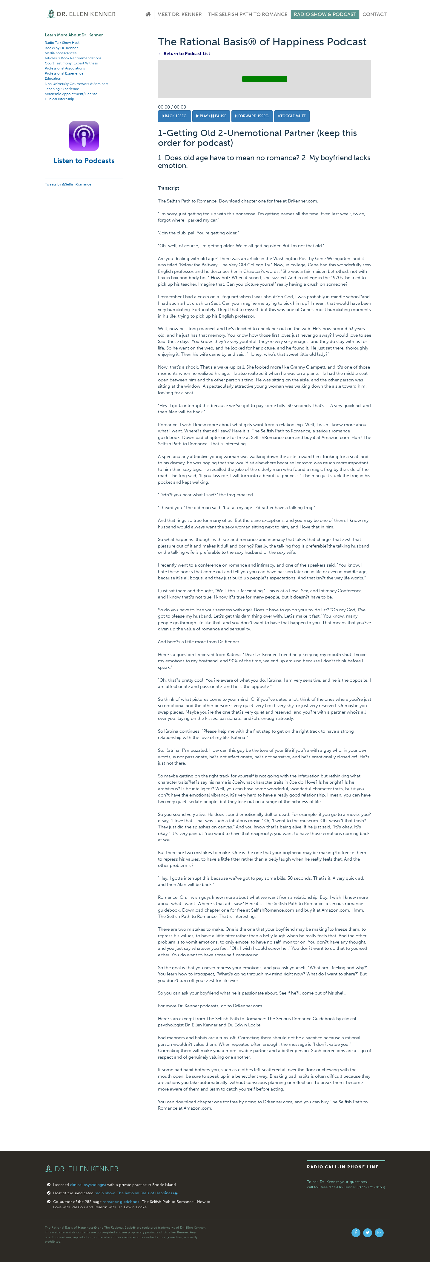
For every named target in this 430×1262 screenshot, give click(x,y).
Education (53, 78)
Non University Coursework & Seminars (76, 84)
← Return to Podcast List (184, 53)
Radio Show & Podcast (325, 14)
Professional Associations (65, 68)
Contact (375, 14)
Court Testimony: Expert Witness (71, 63)
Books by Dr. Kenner (61, 48)
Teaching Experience (62, 89)
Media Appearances (60, 53)
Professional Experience (64, 73)
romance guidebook (121, 1201)
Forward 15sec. (252, 116)
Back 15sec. (174, 116)
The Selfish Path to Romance (248, 14)
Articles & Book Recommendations (73, 58)
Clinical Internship (59, 99)
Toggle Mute (292, 116)
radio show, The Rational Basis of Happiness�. (137, 1193)
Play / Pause (211, 116)
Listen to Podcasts (84, 160)
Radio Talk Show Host (62, 43)
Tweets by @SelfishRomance (68, 184)
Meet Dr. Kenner (179, 14)
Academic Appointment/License (71, 94)
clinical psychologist (88, 1184)
